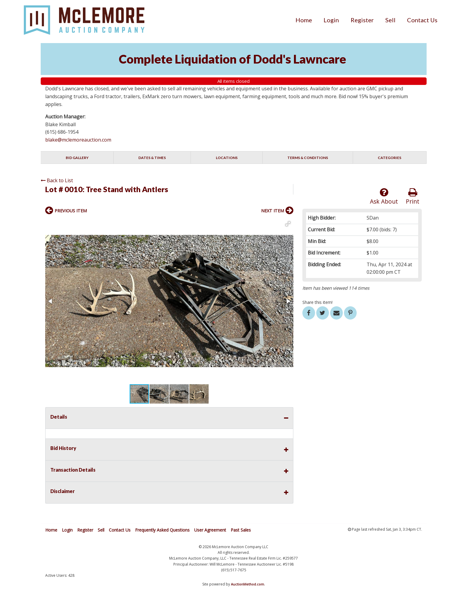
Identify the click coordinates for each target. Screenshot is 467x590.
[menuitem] (304, 20)
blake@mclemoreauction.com (78, 139)
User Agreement (210, 530)
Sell (390, 19)
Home (303, 19)
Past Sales (241, 530)
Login (331, 19)
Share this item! (317, 302)
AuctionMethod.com (247, 584)
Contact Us (422, 19)
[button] (288, 224)
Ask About (384, 196)
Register (362, 19)
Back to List (57, 180)
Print (412, 196)
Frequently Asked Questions (162, 530)
